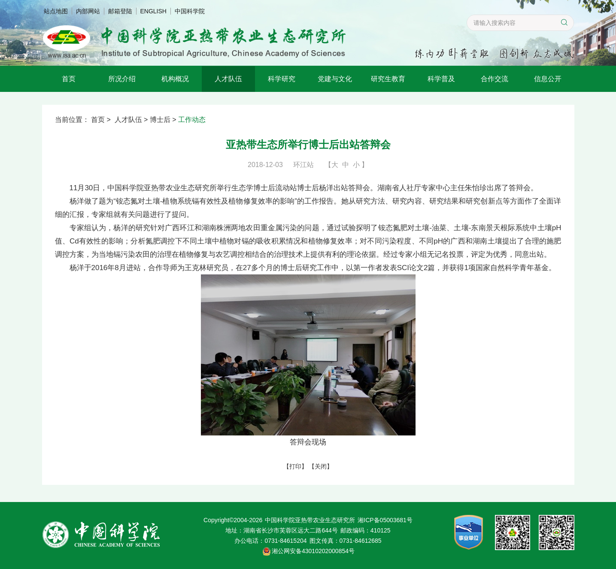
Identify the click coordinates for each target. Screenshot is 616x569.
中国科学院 (190, 11)
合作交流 (494, 78)
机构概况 (175, 78)
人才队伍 (228, 78)
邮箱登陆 (120, 11)
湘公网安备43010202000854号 (313, 551)
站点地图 (56, 11)
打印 (295, 466)
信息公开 (547, 78)
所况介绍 (122, 78)
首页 (69, 78)
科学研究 (281, 78)
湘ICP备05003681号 (385, 520)
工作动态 (192, 119)
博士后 (160, 119)
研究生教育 (388, 78)
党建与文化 (335, 78)
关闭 (321, 466)
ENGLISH (153, 11)
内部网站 (88, 11)
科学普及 (441, 78)
